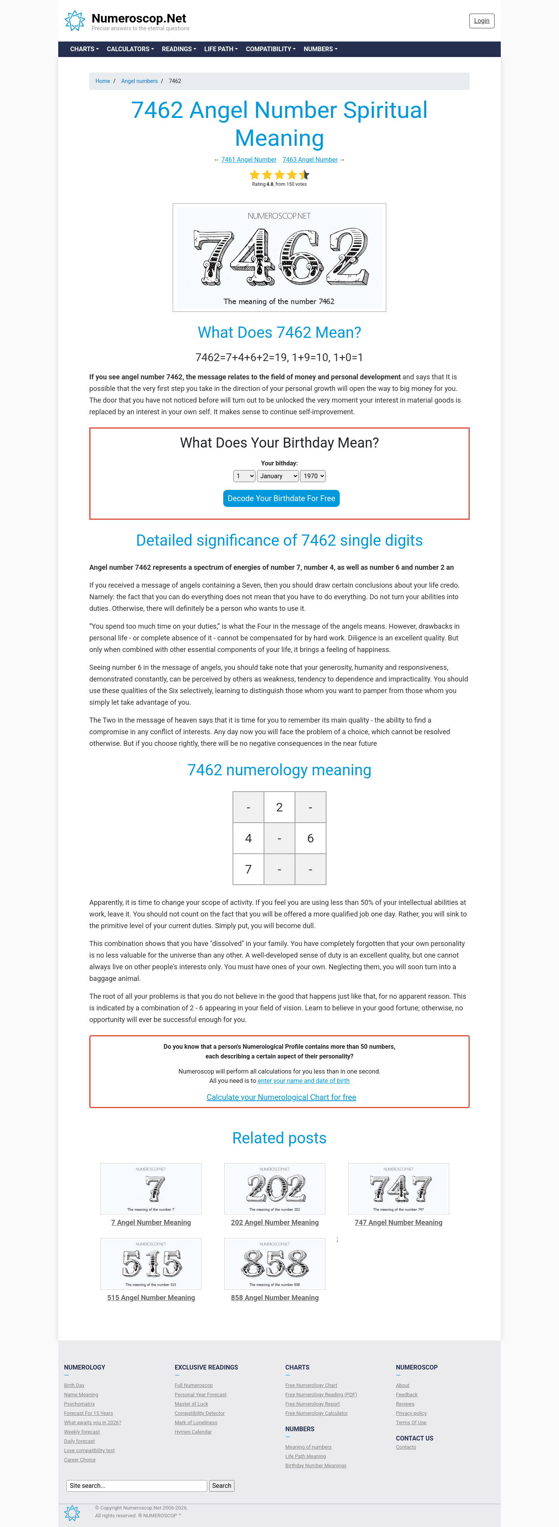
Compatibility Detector (200, 1413)
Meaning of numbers (308, 1447)
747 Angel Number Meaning (399, 1222)
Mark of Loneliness (196, 1422)
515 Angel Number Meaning (151, 1298)
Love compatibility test (89, 1450)
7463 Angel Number (310, 159)
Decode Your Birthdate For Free (281, 498)
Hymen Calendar (193, 1432)
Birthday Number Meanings (316, 1465)
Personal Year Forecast (201, 1394)
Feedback (407, 1394)
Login (482, 20)
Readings (177, 49)
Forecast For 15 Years (88, 1413)
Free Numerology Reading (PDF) (321, 1394)
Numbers (318, 49)
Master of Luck (191, 1404)
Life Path (218, 49)
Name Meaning (81, 1394)
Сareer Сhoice (79, 1460)
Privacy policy (411, 1413)
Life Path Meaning (305, 1456)
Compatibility (268, 49)
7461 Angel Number (248, 159)
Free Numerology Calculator (316, 1413)
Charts (82, 49)
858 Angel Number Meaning (275, 1298)
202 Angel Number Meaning (275, 1222)
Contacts (406, 1447)
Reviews (405, 1404)
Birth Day (74, 1385)
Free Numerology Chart (311, 1385)
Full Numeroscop (194, 1385)
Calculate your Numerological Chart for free (281, 1097)
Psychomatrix (79, 1404)
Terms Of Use (411, 1422)
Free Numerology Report (312, 1404)
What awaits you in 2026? (92, 1422)
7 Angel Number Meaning (151, 1222)
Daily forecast (79, 1441)
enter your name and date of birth (304, 1080)
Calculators (128, 49)
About (403, 1385)
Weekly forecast (82, 1432)
